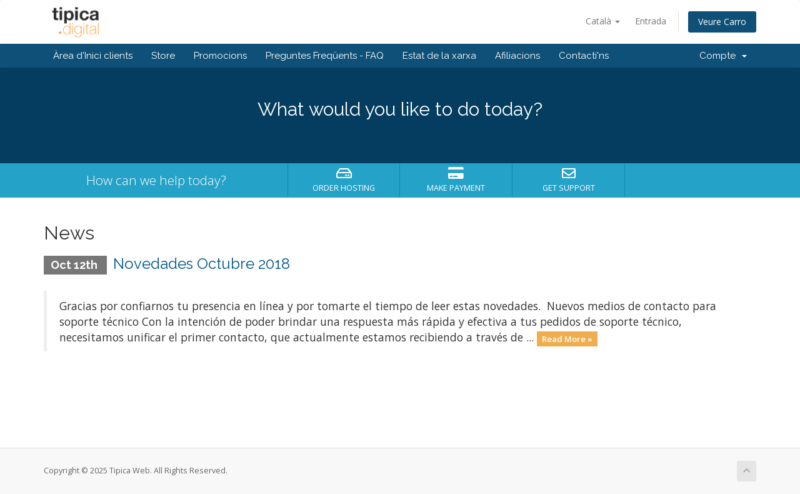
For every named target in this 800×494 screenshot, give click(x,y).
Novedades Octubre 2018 (201, 264)
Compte (723, 55)
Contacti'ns (584, 55)
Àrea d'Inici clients (92, 55)
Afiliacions (517, 55)
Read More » (567, 338)
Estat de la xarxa (439, 55)
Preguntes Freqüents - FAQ (325, 55)
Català (603, 21)
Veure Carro (722, 22)
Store (163, 55)
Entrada (650, 21)
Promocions (220, 55)
